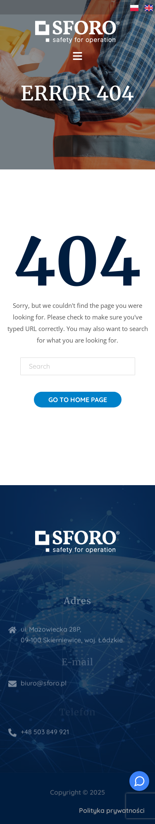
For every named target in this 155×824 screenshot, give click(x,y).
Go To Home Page (77, 399)
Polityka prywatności (112, 810)
